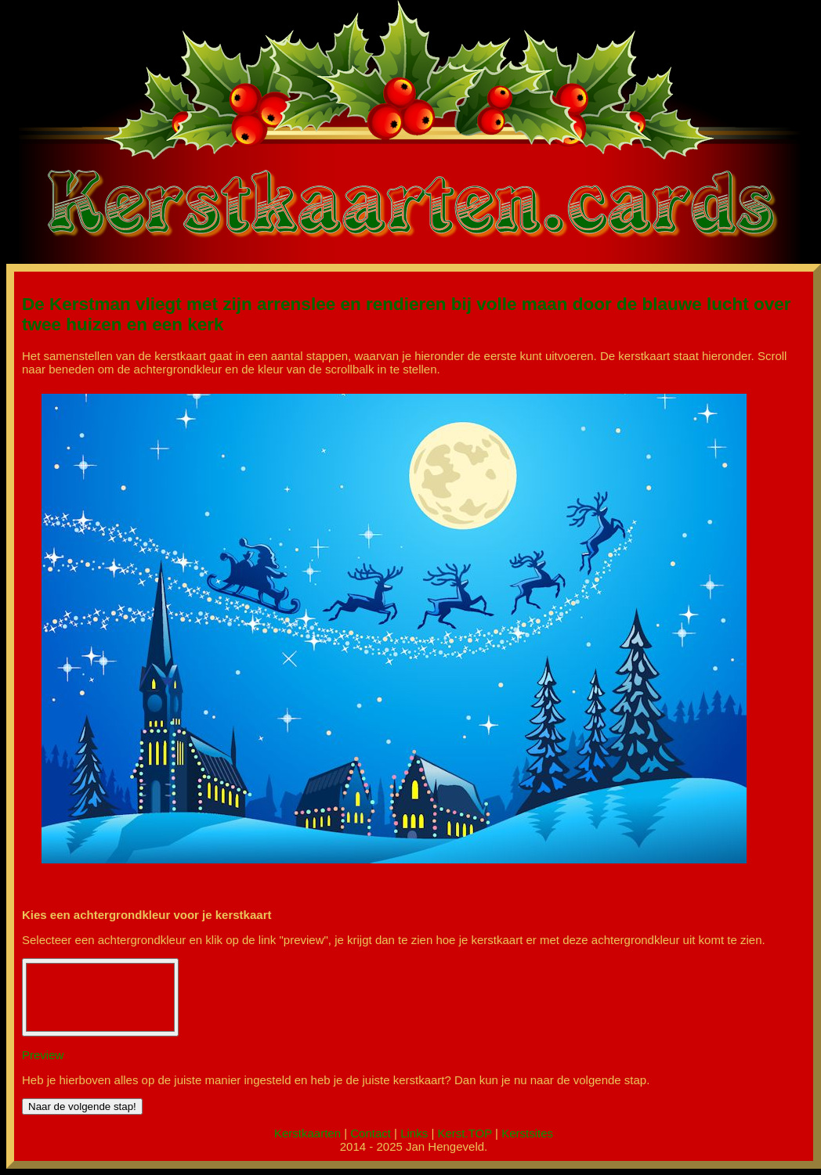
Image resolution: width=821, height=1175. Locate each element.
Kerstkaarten (307, 1133)
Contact (370, 1133)
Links (414, 1133)
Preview (42, 1054)
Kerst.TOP (464, 1133)
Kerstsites (527, 1133)
